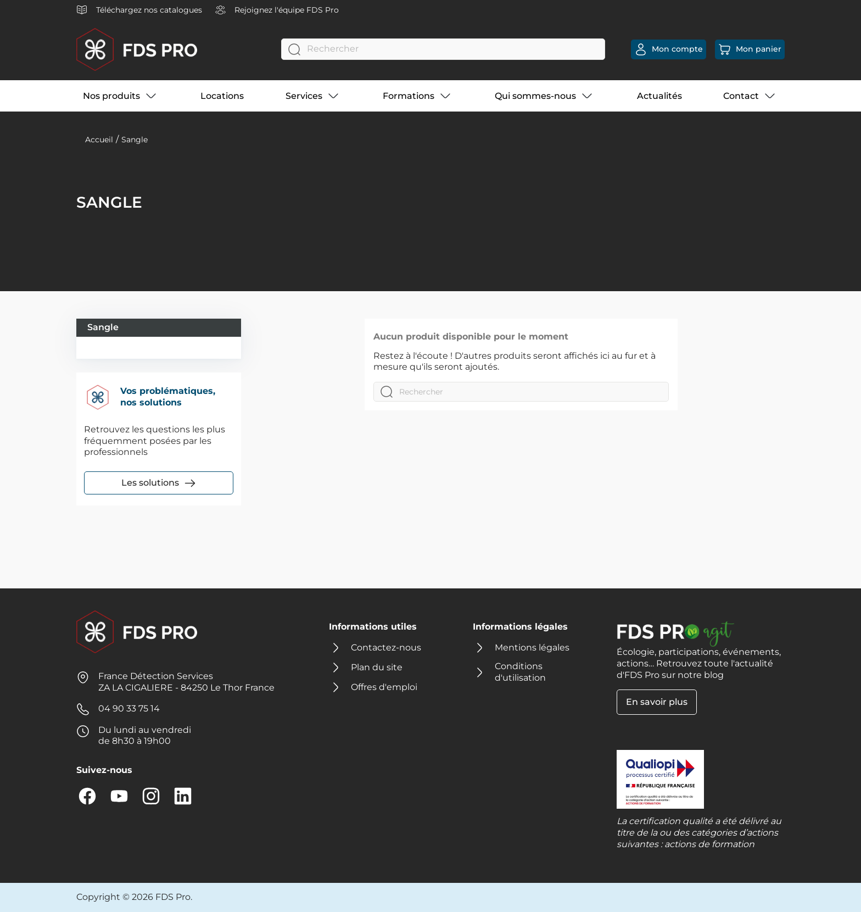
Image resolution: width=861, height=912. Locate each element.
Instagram (151, 796)
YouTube (119, 796)
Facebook (87, 796)
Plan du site (376, 667)
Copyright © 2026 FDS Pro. (134, 897)
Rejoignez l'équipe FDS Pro (277, 10)
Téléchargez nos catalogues (139, 9)
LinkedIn (183, 796)
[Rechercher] (443, 49)
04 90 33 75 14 (129, 708)
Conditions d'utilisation (520, 672)
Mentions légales (532, 647)
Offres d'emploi (384, 687)
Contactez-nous (386, 647)
